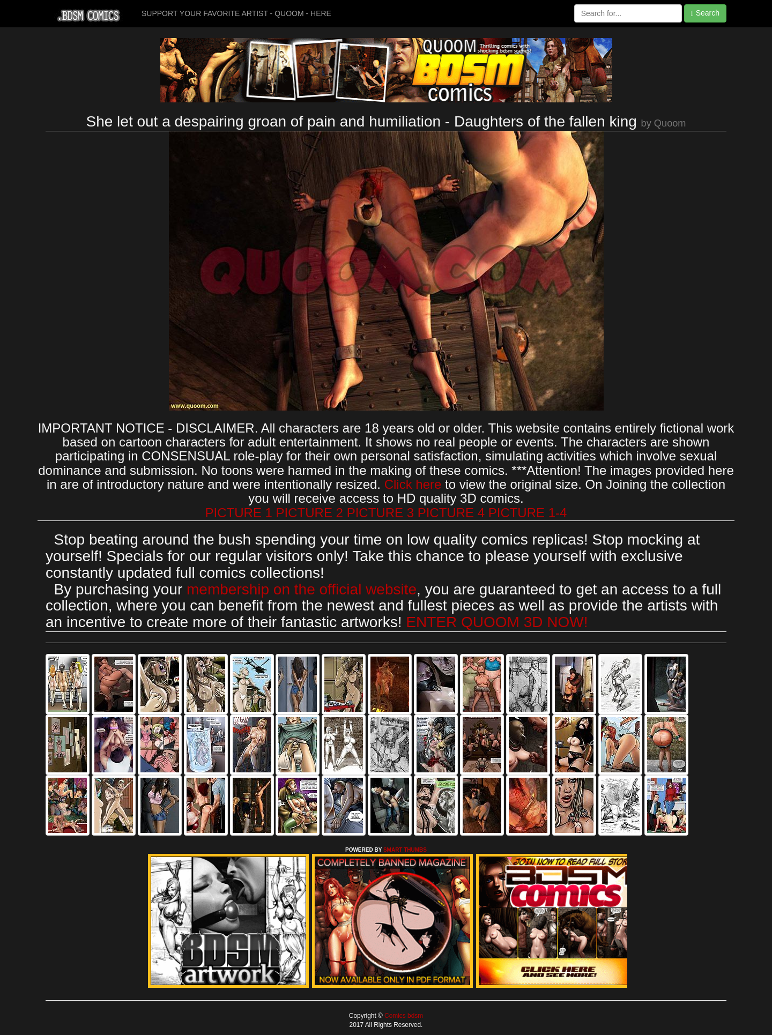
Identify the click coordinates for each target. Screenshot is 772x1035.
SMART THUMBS (405, 850)
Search (705, 13)
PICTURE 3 (380, 512)
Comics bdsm (403, 1015)
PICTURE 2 (309, 512)
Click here (413, 484)
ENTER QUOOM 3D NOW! (497, 622)
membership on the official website (302, 589)
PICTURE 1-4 (527, 512)
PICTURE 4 (451, 512)
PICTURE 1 (238, 512)
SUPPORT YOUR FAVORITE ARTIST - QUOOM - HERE (236, 13)
